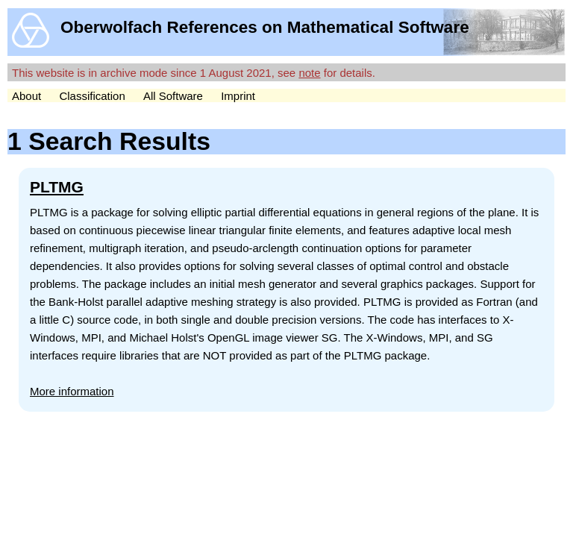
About (26, 96)
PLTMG (57, 186)
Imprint (238, 96)
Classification (92, 96)
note (309, 72)
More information (72, 391)
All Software (173, 96)
